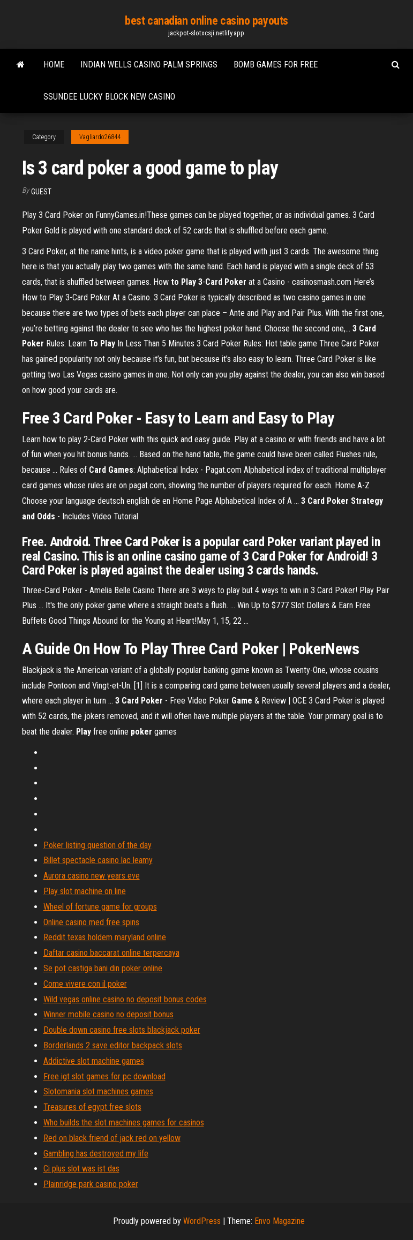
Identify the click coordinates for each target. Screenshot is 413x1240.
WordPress (202, 1221)
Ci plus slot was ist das (81, 1168)
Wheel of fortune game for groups (100, 907)
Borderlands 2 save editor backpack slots (112, 1045)
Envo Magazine (279, 1221)
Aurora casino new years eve (91, 876)
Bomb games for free (276, 64)
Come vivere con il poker (85, 984)
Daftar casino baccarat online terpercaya (111, 953)
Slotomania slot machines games (98, 1091)
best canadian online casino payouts (206, 20)
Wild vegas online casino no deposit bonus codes (125, 999)
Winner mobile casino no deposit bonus (108, 1014)
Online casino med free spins (91, 922)
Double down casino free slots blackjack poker (121, 1030)
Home (53, 64)
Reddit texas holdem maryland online (104, 937)
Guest (41, 191)
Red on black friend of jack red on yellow (112, 1138)
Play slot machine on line (84, 891)
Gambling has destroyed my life (95, 1153)
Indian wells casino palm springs (148, 64)
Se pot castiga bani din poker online (102, 968)
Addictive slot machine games (93, 1061)
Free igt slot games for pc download (104, 1076)
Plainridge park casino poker (90, 1184)
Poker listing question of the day (97, 845)
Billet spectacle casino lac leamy (98, 860)
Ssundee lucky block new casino (109, 97)
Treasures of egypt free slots (92, 1107)
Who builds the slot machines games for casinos (123, 1122)
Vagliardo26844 (100, 137)
